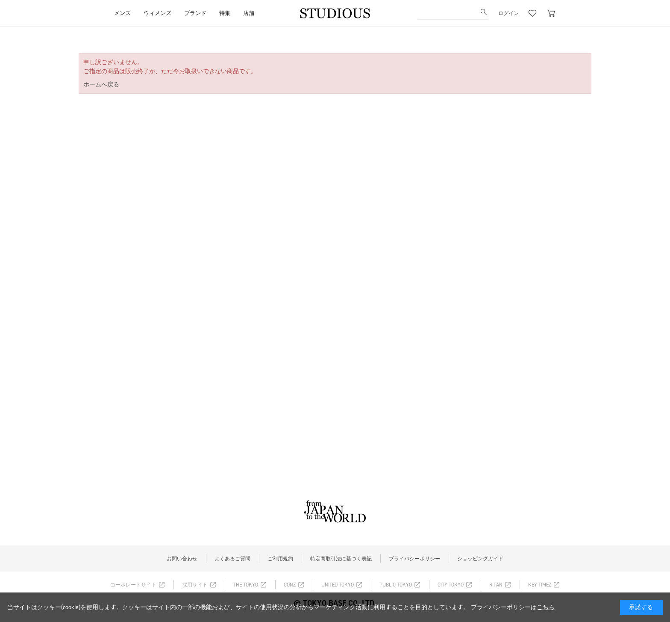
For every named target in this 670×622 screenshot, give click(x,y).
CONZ (290, 584)
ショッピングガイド (480, 558)
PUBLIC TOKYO (395, 584)
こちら (546, 607)
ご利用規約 (280, 558)
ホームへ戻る (101, 84)
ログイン (508, 13)
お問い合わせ (182, 558)
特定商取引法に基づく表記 (341, 558)
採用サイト (195, 584)
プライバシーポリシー (414, 558)
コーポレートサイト (133, 584)
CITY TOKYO (451, 584)
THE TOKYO (245, 584)
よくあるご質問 (232, 558)
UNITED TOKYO (337, 584)
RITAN (495, 584)
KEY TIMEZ (539, 584)
